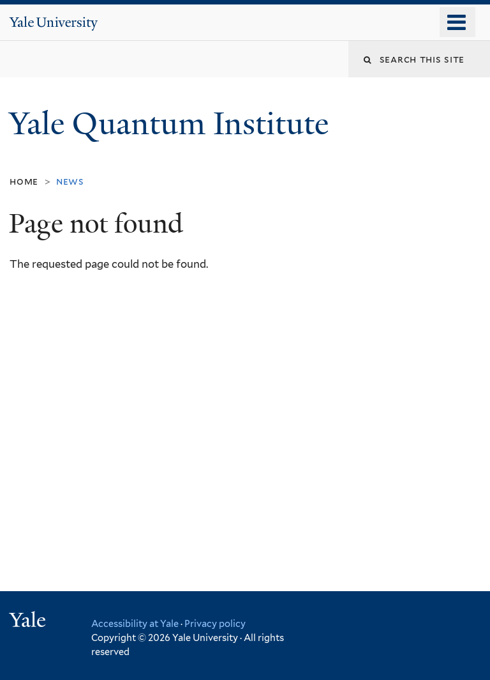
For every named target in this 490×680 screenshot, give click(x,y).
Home (24, 181)
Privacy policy (215, 623)
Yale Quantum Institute (172, 123)
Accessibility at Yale (135, 623)
